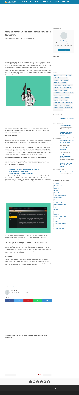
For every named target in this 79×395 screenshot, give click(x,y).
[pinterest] (28, 300)
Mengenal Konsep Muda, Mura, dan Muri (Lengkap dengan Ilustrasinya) (66, 134)
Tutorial (56, 100)
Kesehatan (65, 77)
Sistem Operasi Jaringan (68, 92)
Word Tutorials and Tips (67, 102)
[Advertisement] (39, 15)
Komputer (56, 80)
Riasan (55, 90)
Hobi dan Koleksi (58, 219)
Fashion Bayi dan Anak (60, 223)
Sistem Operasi (57, 92)
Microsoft (24, 1)
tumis (61, 110)
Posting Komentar (30, 38)
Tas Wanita (57, 200)
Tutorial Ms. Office (63, 100)
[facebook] (9, 300)
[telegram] (47, 300)
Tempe (61, 97)
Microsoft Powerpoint (67, 85)
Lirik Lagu (66, 80)
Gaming (61, 75)
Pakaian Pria (57, 190)
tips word (56, 110)
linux (61, 105)
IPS (66, 75)
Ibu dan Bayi (57, 221)
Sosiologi (56, 97)
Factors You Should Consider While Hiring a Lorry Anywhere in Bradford (67, 119)
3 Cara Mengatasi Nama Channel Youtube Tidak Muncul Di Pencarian (67, 156)
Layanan (57, 1)
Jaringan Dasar (57, 77)
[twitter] (18, 300)
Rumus (60, 90)
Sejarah (65, 90)
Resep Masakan (66, 1)
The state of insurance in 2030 (66, 171)
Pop (61, 87)
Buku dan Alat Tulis (59, 228)
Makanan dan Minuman (60, 204)
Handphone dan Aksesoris (60, 195)
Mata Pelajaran (57, 85)
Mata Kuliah (63, 82)
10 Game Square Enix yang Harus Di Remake (18, 171)
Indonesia (12, 286)
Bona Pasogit (64, 41)
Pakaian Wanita (58, 202)
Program (37, 1)
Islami (70, 75)
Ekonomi (56, 75)
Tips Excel (67, 97)
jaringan (56, 105)
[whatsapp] (37, 300)
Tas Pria (56, 209)
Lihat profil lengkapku (64, 50)
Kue (61, 80)
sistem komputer (68, 107)
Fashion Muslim (58, 197)
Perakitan (56, 87)
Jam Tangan (57, 211)
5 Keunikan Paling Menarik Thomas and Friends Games (20, 173)
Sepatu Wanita (57, 207)
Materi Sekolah (47, 1)
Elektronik (56, 188)
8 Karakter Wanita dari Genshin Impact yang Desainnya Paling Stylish (23, 169)
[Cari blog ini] (73, 2)
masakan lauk (67, 105)
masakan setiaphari (58, 107)
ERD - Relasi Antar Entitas (65, 125)
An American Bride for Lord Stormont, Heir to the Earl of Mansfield (66, 165)
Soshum (67, 95)
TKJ (31, 1)
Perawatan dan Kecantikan (60, 216)
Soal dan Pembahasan (59, 95)
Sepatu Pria (57, 193)
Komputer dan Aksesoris (60, 226)
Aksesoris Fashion (58, 185)
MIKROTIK (56, 82)
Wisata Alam (57, 102)
